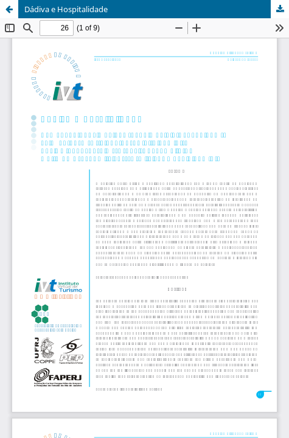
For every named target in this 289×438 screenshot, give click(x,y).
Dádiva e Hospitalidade (66, 9)
